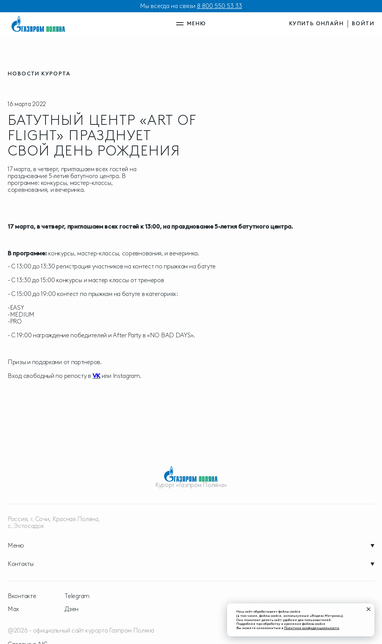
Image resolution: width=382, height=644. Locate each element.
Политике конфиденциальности (311, 628)
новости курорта (39, 73)
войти (363, 23)
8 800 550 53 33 (219, 6)
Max (13, 609)
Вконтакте (22, 596)
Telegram (77, 596)
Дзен (71, 609)
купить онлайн (316, 23)
